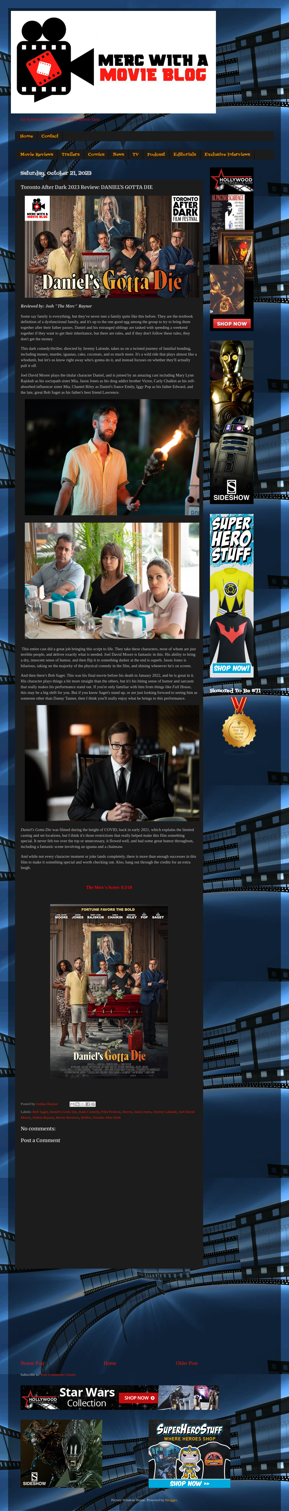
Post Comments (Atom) (58, 1374)
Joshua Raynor (43, 1117)
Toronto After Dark (106, 1117)
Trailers (71, 155)
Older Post (187, 1363)
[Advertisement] (109, 1314)
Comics (96, 155)
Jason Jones (142, 1112)
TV (136, 155)
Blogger (171, 1500)
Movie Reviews (36, 155)
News (118, 155)
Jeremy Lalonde (165, 1112)
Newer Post (32, 1363)
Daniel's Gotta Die (63, 1112)
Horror (127, 1112)
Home (26, 136)
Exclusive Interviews (227, 155)
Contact (49, 136)
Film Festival (111, 1112)
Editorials (184, 155)
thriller (86, 1117)
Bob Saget (40, 1112)
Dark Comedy (89, 1112)
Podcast (156, 155)
